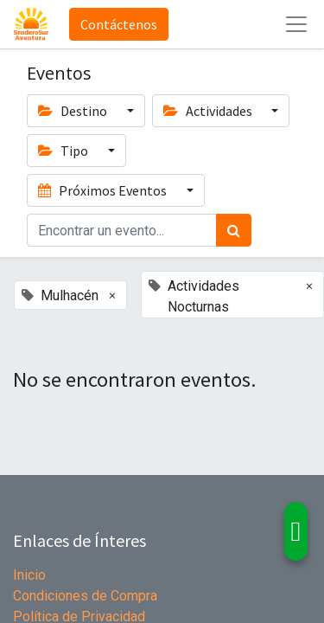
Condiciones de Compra (85, 596)
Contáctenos (118, 24)
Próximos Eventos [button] (103, 190)
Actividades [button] (209, 110)
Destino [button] (74, 110)
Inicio (29, 575)
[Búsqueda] (233, 230)
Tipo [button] (64, 150)
